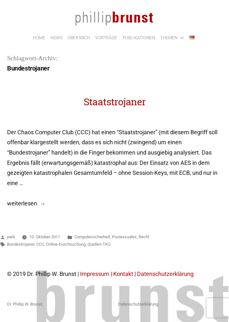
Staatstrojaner (115, 101)
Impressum (94, 274)
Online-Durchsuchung (66, 244)
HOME (39, 37)
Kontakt (123, 274)
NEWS (56, 37)
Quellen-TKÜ (98, 244)
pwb (11, 236)
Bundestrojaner (20, 244)
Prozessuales (124, 236)
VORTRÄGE (106, 37)
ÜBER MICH (79, 37)
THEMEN (169, 37)
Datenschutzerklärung (165, 274)
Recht (144, 236)
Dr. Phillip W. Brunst (24, 304)
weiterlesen (26, 203)
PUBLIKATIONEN (139, 37)
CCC (40, 244)
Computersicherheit (92, 236)
